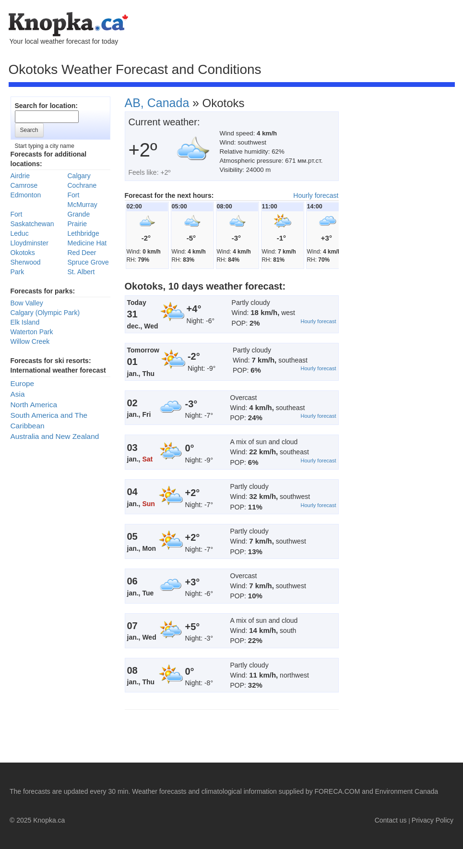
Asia (18, 394)
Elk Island (25, 322)
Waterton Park (32, 332)
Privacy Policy (432, 820)
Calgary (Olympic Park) (45, 312)
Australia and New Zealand (55, 436)
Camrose (24, 185)
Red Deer (82, 252)
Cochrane (82, 185)
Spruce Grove (88, 262)
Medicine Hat (87, 243)
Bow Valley (27, 303)
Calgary (79, 176)
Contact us (391, 820)
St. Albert (81, 272)
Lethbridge (83, 233)
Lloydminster (29, 243)
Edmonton (26, 195)
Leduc (20, 233)
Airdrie (20, 176)
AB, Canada (157, 102)
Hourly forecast (315, 195)
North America (34, 404)
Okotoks (23, 252)
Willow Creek (30, 341)
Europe (23, 383)
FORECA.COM (337, 791)
